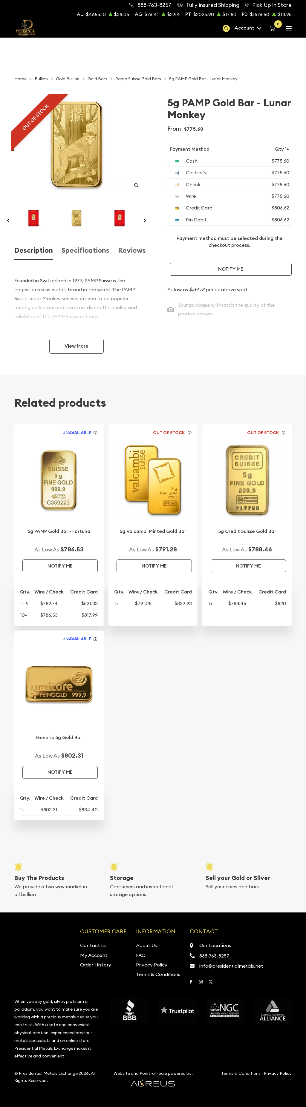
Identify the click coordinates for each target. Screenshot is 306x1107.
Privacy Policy (151, 965)
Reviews (132, 250)
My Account (94, 955)
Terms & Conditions (158, 974)
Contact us (93, 945)
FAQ (141, 955)
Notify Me (230, 269)
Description (33, 250)
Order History (95, 965)
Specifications (85, 250)
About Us (146, 945)
